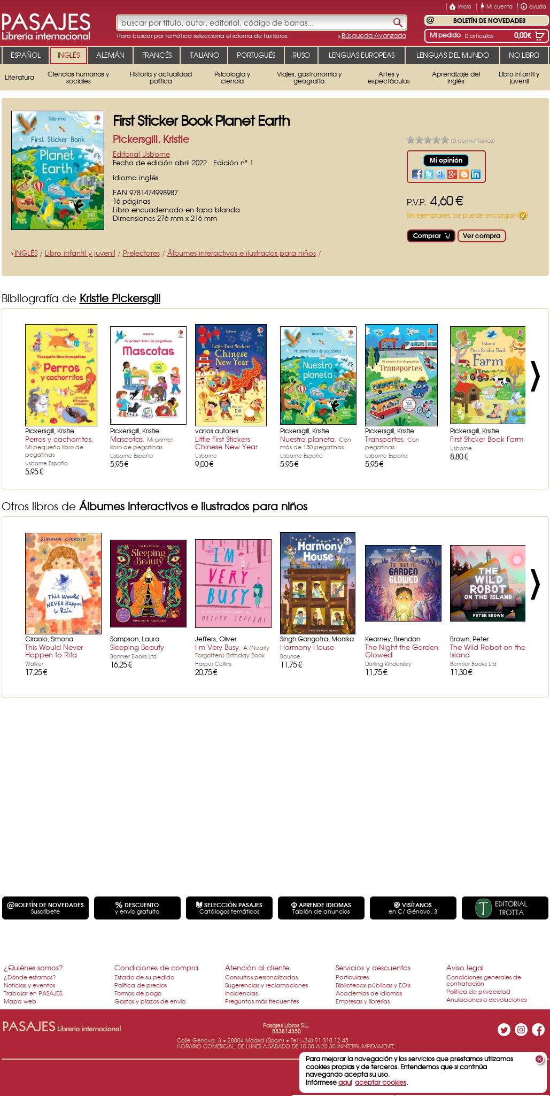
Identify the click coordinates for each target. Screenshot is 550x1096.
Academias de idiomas (369, 992)
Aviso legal (465, 967)
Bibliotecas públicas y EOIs (373, 984)
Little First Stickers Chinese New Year (226, 442)
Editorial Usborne (141, 154)
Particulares (352, 976)
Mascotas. (141, 442)
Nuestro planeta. (315, 442)
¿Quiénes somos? (33, 967)
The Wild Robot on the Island (487, 651)
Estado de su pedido (144, 976)
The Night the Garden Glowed (401, 651)
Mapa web (20, 1001)
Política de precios (140, 984)
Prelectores (141, 253)
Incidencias (241, 992)
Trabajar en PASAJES (33, 992)
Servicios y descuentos (373, 967)
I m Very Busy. (232, 650)
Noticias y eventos (29, 984)
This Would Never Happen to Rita (54, 651)
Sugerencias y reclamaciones (266, 984)
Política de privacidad (478, 991)
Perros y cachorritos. (59, 446)
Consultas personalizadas (261, 976)
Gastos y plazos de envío (149, 1001)
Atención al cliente (257, 967)
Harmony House (307, 647)
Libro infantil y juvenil (80, 253)
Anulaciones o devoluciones (486, 999)
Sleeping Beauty (137, 647)
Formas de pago (137, 992)
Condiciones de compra (156, 967)
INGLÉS (25, 253)
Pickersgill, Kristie (151, 139)
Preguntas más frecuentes (262, 1001)
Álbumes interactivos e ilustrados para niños (241, 253)
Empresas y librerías (363, 1001)
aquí (345, 1082)
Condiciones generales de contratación (483, 979)
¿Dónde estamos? (30, 976)
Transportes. (392, 442)
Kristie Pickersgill (120, 297)
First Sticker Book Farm (486, 439)
